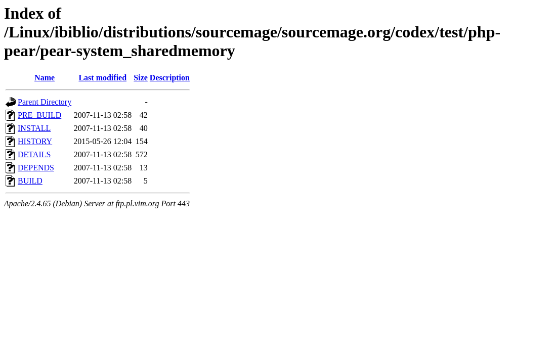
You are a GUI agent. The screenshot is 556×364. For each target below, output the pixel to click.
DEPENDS (36, 167)
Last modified (102, 77)
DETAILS (34, 154)
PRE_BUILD (39, 115)
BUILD (30, 180)
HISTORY (35, 141)
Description (170, 77)
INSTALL (34, 128)
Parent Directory (44, 102)
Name (44, 77)
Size (141, 77)
